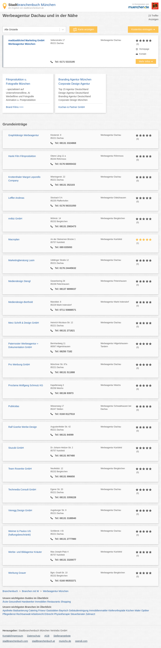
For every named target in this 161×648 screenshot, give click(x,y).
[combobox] (4, 29)
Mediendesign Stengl (19, 281)
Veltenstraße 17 (75, 42)
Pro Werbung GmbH (19, 364)
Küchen (130, 610)
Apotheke (8, 610)
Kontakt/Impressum (13, 635)
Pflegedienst (9, 614)
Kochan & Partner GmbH (71, 107)
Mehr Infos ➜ (146, 61)
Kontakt (142, 54)
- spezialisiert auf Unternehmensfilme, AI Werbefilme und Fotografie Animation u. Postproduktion (21, 94)
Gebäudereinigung (78, 610)
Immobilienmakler (98, 610)
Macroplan (13, 239)
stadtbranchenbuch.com (15, 641)
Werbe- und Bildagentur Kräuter (25, 552)
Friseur (42, 610)
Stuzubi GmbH (16, 447)
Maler (138, 610)
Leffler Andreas (16, 197)
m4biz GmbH (15, 218)
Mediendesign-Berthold (20, 302)
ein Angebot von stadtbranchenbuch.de (26, 8)
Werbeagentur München (55, 591)
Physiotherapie (62, 614)
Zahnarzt (90, 614)
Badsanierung (20, 610)
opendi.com (81, 641)
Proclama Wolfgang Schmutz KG (25, 385)
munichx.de (65, 641)
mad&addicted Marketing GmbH (27, 42)
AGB (46, 635)
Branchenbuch (10, 591)
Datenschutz (33, 635)
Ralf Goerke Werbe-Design (22, 427)
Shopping (66, 601)
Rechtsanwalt (23, 614)
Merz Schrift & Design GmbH (23, 322)
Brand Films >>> (14, 107)
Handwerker (28, 601)
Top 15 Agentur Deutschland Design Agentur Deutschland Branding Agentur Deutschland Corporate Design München (74, 94)
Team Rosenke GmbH (20, 468)
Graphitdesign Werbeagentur (23, 135)
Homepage (144, 49)
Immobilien (41, 601)
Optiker (145, 610)
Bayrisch (63, 610)
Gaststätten (52, 610)
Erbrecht (48, 614)
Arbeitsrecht (37, 614)
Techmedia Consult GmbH (22, 489)
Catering (33, 610)
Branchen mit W (30, 591)
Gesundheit (15, 601)
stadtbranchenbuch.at (43, 641)
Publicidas (13, 406)
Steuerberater (77, 614)
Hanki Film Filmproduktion (22, 156)
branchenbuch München (32, 5)
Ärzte (5, 601)
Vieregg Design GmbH (20, 510)
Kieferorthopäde (116, 610)
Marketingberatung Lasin (21, 260)
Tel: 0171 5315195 (64, 61)
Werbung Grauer (17, 572)
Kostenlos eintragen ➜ (143, 29)
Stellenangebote (62, 635)
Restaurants (53, 601)
